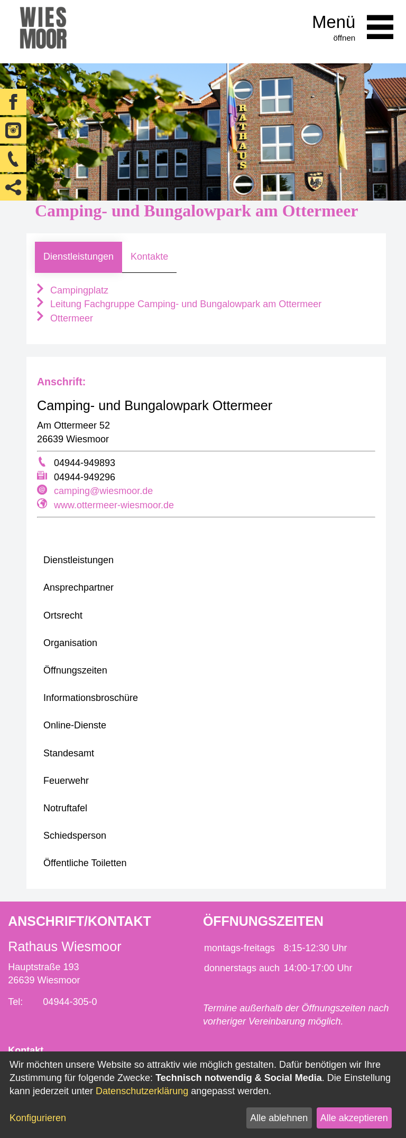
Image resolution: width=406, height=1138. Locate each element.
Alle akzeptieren (354, 1118)
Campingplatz (71, 290)
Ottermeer (64, 318)
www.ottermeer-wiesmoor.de (114, 505)
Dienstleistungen (78, 256)
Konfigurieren (38, 1118)
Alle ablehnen (279, 1118)
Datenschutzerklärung (142, 1091)
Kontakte (149, 256)
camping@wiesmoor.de (103, 491)
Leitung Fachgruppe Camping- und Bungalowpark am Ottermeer (178, 304)
